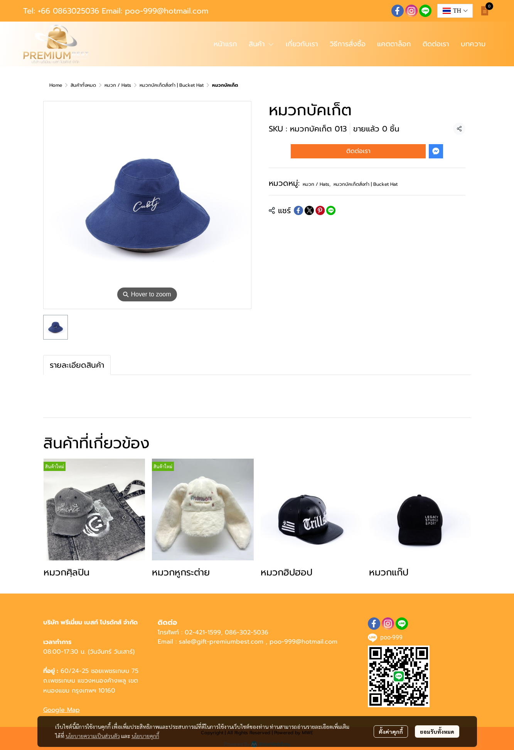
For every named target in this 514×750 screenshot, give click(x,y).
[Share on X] (309, 210)
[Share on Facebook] (298, 210)
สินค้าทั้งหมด (83, 85)
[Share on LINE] (330, 210)
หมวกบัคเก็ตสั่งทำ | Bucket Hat (172, 85)
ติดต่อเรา (358, 151)
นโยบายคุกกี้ (145, 735)
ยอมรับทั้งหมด (437, 731)
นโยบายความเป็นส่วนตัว (93, 735)
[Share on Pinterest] (320, 210)
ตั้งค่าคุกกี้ (391, 731)
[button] (455, 11)
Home (55, 85)
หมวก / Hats (117, 85)
